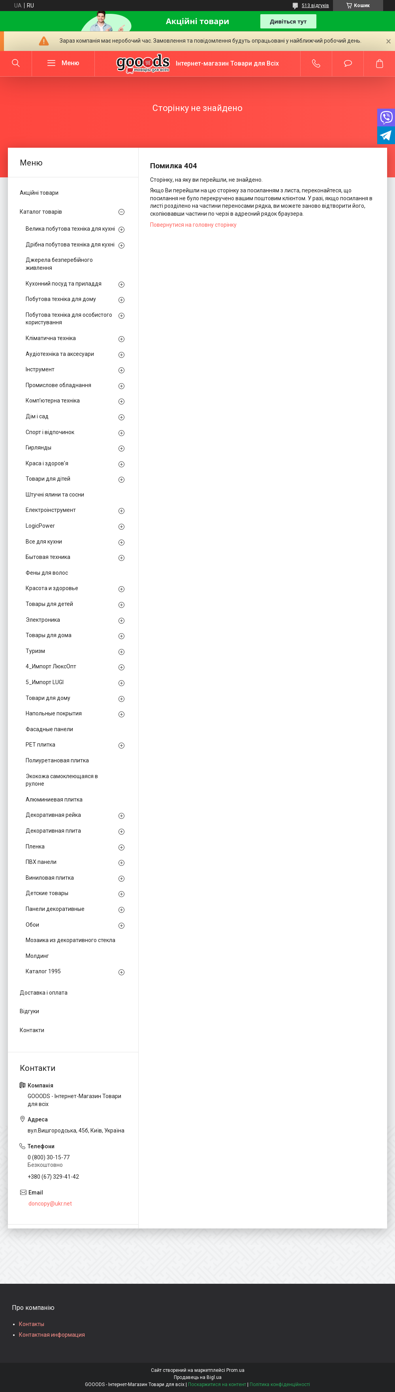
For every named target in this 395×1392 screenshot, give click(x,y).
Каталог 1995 (43, 971)
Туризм (35, 651)
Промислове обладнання (58, 385)
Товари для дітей (48, 479)
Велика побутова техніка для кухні (70, 229)
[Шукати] (16, 63)
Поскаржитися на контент (217, 1384)
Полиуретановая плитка (57, 760)
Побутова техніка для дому (61, 299)
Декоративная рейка (53, 815)
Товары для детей (49, 604)
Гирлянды (38, 447)
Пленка (35, 846)
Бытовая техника (48, 557)
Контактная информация (52, 1335)
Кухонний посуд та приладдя (64, 283)
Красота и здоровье (52, 588)
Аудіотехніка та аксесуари (60, 354)
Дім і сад (37, 416)
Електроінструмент (51, 510)
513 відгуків (315, 5)
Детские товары (47, 893)
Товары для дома (48, 635)
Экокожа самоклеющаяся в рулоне (62, 780)
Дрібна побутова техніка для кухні (70, 244)
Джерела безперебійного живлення (59, 264)
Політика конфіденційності (280, 1384)
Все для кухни (44, 541)
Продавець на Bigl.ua (198, 1377)
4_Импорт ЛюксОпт (51, 666)
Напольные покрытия (54, 713)
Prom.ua (235, 1370)
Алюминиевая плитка (54, 799)
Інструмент (40, 369)
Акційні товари (39, 193)
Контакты (31, 1324)
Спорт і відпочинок (50, 432)
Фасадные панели (49, 729)
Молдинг (37, 956)
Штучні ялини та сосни (55, 494)
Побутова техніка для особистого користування (69, 319)
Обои (32, 925)
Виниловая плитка (50, 878)
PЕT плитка (40, 744)
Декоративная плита (53, 831)
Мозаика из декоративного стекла (70, 940)
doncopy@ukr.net (50, 1203)
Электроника (43, 620)
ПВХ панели (41, 862)
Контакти (32, 1030)
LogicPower (40, 526)
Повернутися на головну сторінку (193, 225)
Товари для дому (48, 698)
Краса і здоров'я (47, 463)
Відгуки (29, 1011)
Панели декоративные (55, 909)
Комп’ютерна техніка (53, 400)
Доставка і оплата (44, 992)
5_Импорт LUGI (45, 682)
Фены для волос (47, 573)
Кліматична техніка (51, 338)
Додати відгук (347, 63)
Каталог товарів (41, 212)
